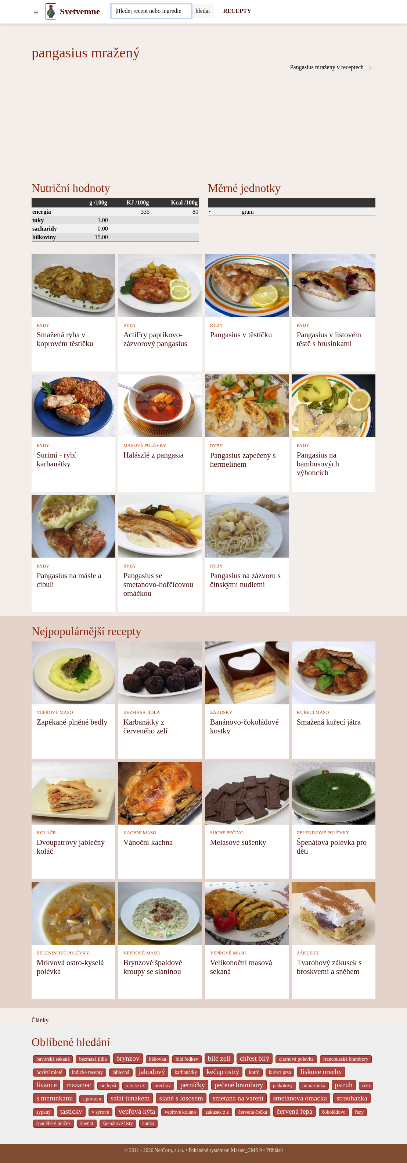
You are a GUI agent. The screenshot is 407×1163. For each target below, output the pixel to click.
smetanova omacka (300, 1098)
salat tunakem (130, 1098)
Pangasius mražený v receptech (331, 67)
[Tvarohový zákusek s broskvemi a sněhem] (333, 913)
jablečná (120, 1072)
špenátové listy (118, 1123)
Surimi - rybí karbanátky (56, 459)
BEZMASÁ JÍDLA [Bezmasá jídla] (141, 712)
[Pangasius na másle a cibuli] (73, 526)
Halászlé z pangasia (153, 455)
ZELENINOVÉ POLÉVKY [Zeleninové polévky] (323, 832)
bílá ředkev (187, 1059)
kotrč (254, 1072)
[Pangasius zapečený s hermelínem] (247, 405)
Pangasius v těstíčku (241, 334)
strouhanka (351, 1098)
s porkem (92, 1099)
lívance (46, 1085)
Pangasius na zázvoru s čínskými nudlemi (245, 579)
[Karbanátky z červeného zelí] (160, 672)
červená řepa (294, 1111)
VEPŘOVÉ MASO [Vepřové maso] (55, 712)
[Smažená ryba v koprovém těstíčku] (73, 285)
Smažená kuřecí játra (329, 722)
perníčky (192, 1085)
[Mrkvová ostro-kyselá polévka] (73, 913)
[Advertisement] (203, 126)
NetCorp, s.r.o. (169, 1150)
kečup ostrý (222, 1071)
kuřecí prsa (280, 1072)
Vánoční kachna (148, 842)
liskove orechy (321, 1071)
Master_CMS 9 (246, 1150)
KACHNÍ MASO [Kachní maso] (139, 832)
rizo (366, 1085)
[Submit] (202, 11)
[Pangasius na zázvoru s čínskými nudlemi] (247, 526)
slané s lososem (181, 1098)
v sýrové (100, 1112)
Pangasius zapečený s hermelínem (243, 459)
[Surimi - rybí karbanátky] (73, 405)
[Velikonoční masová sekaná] (247, 913)
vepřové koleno (180, 1112)
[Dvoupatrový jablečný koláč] (73, 792)
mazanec (78, 1085)
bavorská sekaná (52, 1059)
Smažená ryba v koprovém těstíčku (65, 339)
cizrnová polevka (296, 1059)
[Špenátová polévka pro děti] (333, 792)
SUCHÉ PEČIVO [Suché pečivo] (227, 832)
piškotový (283, 1085)
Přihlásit (274, 1150)
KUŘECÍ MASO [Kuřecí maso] (313, 712)
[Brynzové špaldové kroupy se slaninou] (160, 913)
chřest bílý (254, 1058)
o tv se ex (135, 1085)
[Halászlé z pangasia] (160, 405)
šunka (148, 1123)
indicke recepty (87, 1072)
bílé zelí (219, 1058)
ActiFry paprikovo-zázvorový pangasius (155, 339)
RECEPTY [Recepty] (237, 11)
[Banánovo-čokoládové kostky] (247, 672)
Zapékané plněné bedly (72, 722)
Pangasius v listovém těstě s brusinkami (329, 339)
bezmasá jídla (93, 1059)
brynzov (128, 1058)
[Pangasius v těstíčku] (247, 285)
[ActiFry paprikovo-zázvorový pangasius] (160, 285)
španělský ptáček (53, 1123)
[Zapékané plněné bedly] (73, 672)
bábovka (157, 1059)
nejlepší (108, 1085)
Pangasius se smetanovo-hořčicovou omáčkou (158, 584)
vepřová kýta (137, 1111)
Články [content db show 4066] (40, 1020)
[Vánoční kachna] (160, 792)
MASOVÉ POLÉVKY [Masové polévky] (144, 445)
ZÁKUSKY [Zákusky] (221, 712)
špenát (86, 1123)
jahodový (152, 1071)
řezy (359, 1112)
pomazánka (313, 1085)
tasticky (71, 1111)
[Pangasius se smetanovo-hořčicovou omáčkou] (160, 526)
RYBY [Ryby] (43, 325)
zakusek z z (216, 1112)
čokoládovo (334, 1112)
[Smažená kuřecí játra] (333, 672)
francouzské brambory (345, 1059)
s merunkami (54, 1098)
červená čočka (252, 1112)
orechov (163, 1085)
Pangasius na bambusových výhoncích (318, 464)
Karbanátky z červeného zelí (145, 726)
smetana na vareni (238, 1098)
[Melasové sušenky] (247, 792)
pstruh (344, 1085)
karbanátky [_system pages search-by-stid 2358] (185, 1072)
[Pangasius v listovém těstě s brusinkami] (333, 285)
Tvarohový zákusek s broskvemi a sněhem (329, 966)
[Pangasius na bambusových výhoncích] (333, 405)
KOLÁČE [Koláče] (46, 832)
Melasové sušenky (238, 842)
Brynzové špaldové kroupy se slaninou (152, 966)
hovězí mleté (49, 1072)
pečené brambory (239, 1085)
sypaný (43, 1112)
